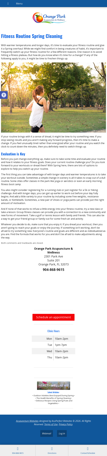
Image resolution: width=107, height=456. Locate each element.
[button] (4, 95)
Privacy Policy (65, 424)
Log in (62, 433)
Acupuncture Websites (27, 421)
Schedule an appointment (53, 317)
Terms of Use (51, 424)
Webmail (46, 433)
